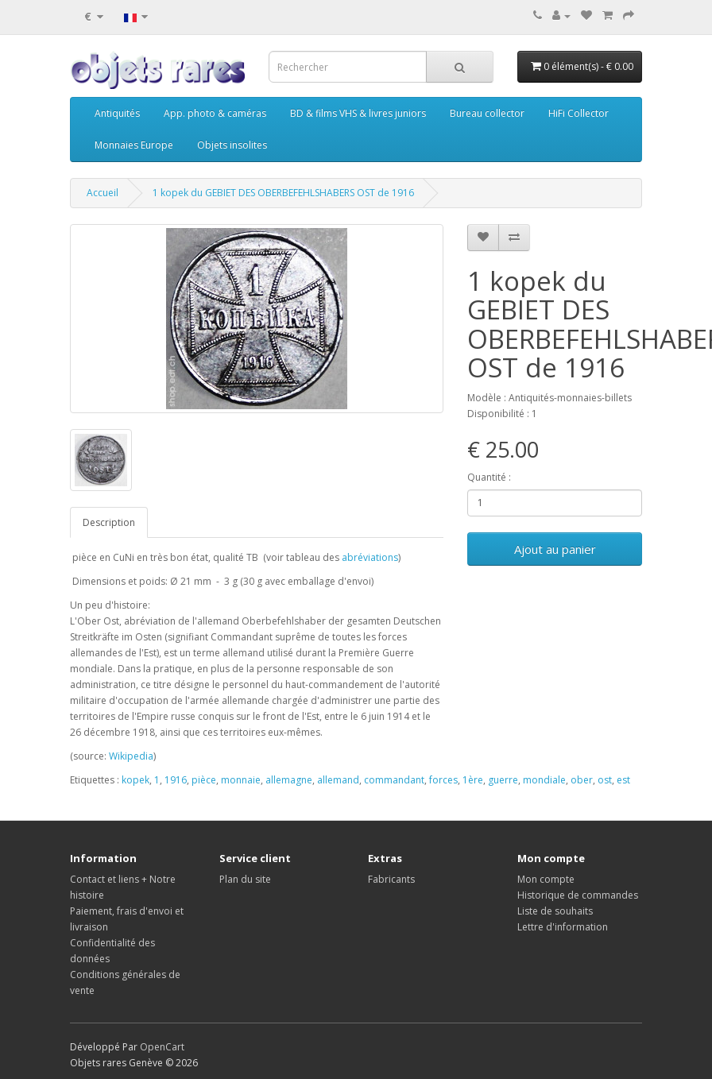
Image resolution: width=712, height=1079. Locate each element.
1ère (472, 780)
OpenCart (162, 1047)
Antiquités (117, 113)
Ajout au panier (555, 549)
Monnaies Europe (134, 145)
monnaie (241, 780)
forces (443, 780)
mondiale (544, 780)
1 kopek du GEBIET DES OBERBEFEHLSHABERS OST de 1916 (283, 192)
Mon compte (546, 879)
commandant (394, 780)
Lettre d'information (562, 927)
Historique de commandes (577, 895)
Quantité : (489, 477)
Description (109, 522)
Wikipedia (131, 756)
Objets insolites (232, 145)
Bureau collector (487, 113)
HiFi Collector (578, 113)
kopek (135, 780)
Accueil (102, 192)
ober (582, 780)
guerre (503, 780)
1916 (175, 780)
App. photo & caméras (215, 113)
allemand (338, 780)
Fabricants (391, 879)
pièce (204, 780)
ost (605, 780)
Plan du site (245, 879)
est (623, 780)
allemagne (288, 780)
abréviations (370, 557)
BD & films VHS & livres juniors (358, 113)
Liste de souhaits (555, 911)
